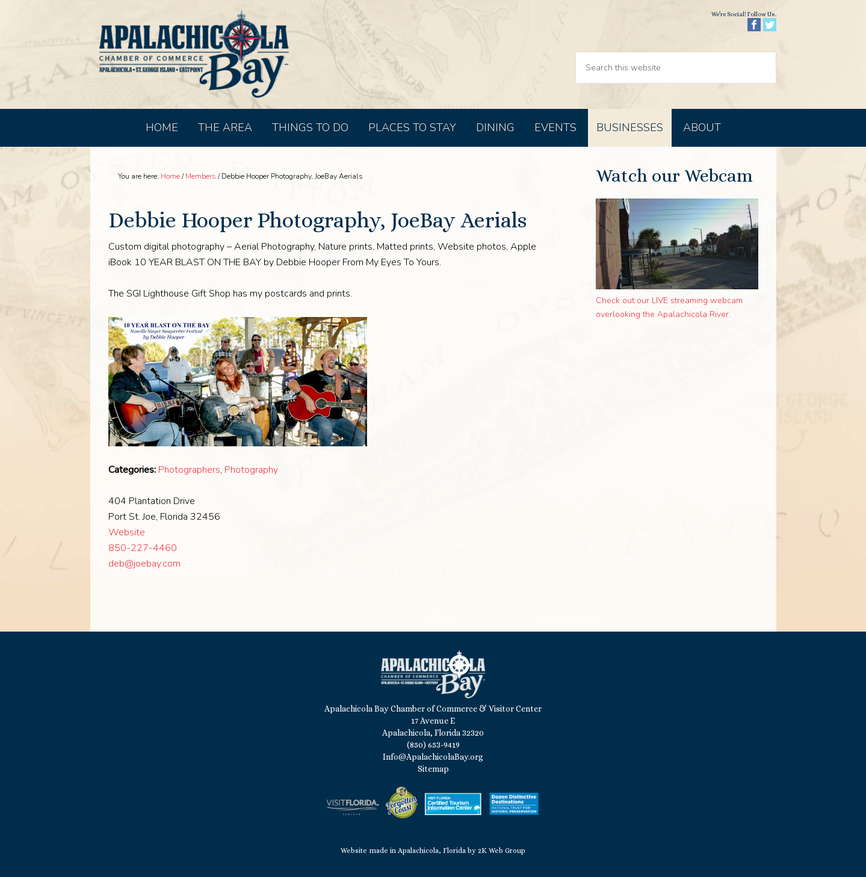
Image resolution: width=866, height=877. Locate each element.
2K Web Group (501, 850)
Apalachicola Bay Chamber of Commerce (193, 54)
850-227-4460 (142, 548)
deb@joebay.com (144, 563)
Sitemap (433, 769)
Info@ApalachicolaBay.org (433, 757)
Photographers (189, 469)
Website (126, 532)
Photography (251, 469)
